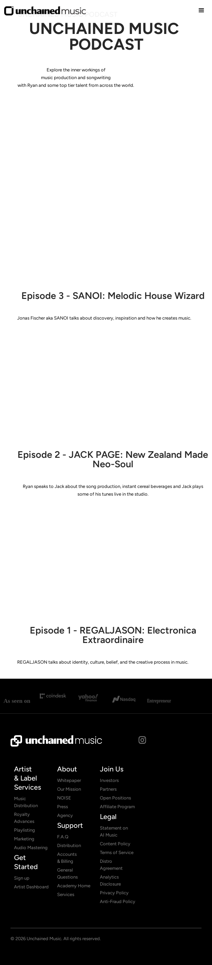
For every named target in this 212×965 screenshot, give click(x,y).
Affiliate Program (117, 806)
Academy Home (73, 885)
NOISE (64, 797)
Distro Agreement (111, 865)
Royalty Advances (24, 818)
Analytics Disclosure (110, 880)
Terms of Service (117, 852)
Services (65, 894)
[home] (45, 10)
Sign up (21, 878)
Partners (108, 789)
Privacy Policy (114, 892)
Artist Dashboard (31, 886)
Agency (65, 815)
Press (62, 806)
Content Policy (115, 843)
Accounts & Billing (67, 858)
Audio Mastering (31, 847)
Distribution (69, 845)
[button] (201, 10)
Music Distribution (26, 802)
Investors (109, 780)
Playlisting (24, 830)
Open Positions (115, 797)
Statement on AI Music (114, 831)
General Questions (67, 873)
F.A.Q (62, 836)
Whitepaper (69, 780)
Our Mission (69, 789)
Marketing (24, 838)
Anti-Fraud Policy (117, 901)
